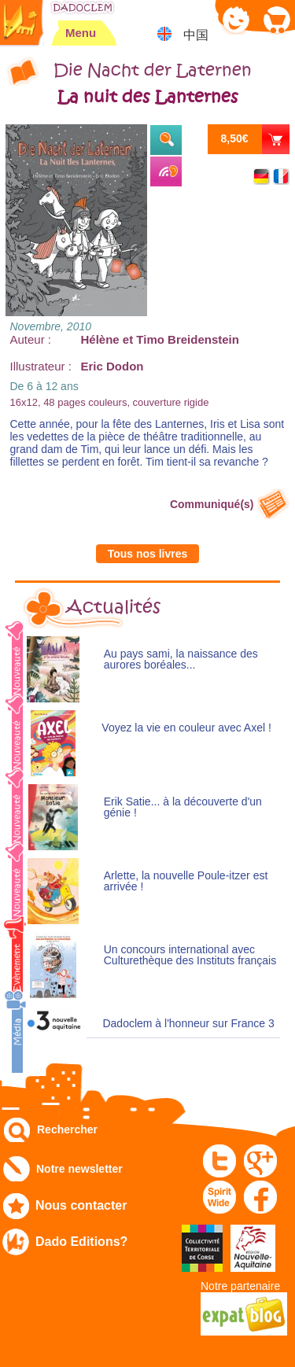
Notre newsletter (79, 1169)
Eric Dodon (112, 366)
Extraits (166, 140)
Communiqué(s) (212, 504)
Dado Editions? (81, 1241)
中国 (195, 35)
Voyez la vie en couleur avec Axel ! (186, 728)
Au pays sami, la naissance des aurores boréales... (181, 659)
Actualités (113, 607)
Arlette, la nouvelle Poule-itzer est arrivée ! (186, 881)
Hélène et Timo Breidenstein (160, 339)
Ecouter (166, 171)
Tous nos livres (148, 553)
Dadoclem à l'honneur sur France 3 (188, 1024)
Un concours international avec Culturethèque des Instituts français (190, 955)
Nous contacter (81, 1205)
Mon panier (275, 19)
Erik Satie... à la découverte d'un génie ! (183, 807)
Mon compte (236, 19)
